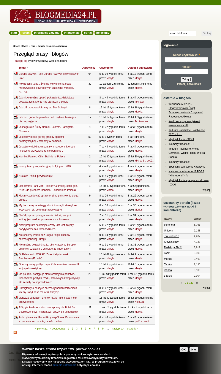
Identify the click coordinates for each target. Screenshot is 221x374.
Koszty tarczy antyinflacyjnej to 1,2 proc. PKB (45, 166)
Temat (24, 67)
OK (184, 349)
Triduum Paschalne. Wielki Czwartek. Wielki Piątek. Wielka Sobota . (187, 152)
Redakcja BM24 (173, 247)
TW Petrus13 (171, 236)
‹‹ (181, 282)
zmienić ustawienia (64, 365)
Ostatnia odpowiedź (140, 67)
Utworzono (106, 67)
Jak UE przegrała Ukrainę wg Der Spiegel (42, 107)
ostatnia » (132, 328)
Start (14, 32)
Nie (193, 349)
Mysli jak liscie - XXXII (181, 139)
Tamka (168, 264)
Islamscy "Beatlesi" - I (181, 161)
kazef (167, 253)
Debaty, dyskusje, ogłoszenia (53, 46)
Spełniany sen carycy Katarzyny (187, 166)
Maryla (110, 78)
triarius (138, 209)
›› (197, 282)
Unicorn (168, 230)
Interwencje (71, 32)
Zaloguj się (21, 60)
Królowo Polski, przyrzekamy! (36, 175)
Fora (33, 46)
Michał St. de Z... (144, 160)
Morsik (168, 258)
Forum (26, 32)
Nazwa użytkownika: (186, 55)
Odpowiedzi (89, 67)
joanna (168, 270)
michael (139, 101)
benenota (169, 224)
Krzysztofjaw (171, 241)
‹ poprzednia (57, 328)
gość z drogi (142, 321)
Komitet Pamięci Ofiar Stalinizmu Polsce (42, 156)
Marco (110, 190)
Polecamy (102, 32)
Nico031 (139, 301)
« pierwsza (41, 328)
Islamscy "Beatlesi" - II (181, 144)
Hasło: (186, 66)
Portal (88, 32)
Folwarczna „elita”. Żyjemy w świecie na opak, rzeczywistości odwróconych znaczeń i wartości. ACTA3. (46, 88)
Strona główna (20, 46)
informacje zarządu (47, 32)
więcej (206, 190)
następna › (118, 328)
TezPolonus (141, 121)
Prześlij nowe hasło (189, 84)
